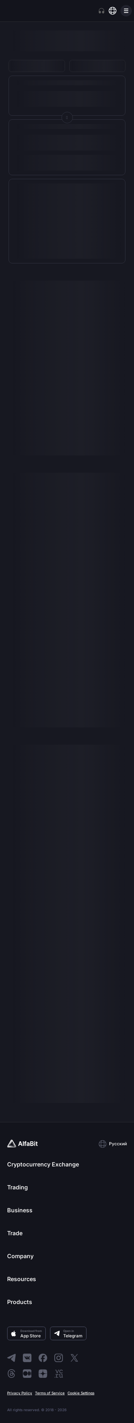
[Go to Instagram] (58, 1357)
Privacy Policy (19, 1393)
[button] (112, 1144)
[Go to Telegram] (11, 1357)
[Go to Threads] (11, 1373)
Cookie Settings (81, 1393)
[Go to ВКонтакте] (27, 1357)
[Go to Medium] (27, 1373)
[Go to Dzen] (43, 1373)
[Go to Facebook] (43, 1357)
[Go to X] (74, 1357)
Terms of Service (50, 1393)
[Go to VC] (58, 1373)
